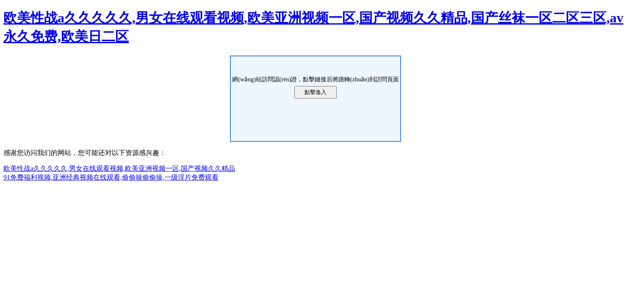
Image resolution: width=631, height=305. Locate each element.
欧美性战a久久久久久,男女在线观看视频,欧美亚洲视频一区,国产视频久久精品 (119, 168)
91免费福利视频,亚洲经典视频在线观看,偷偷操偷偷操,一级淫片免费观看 (111, 177)
